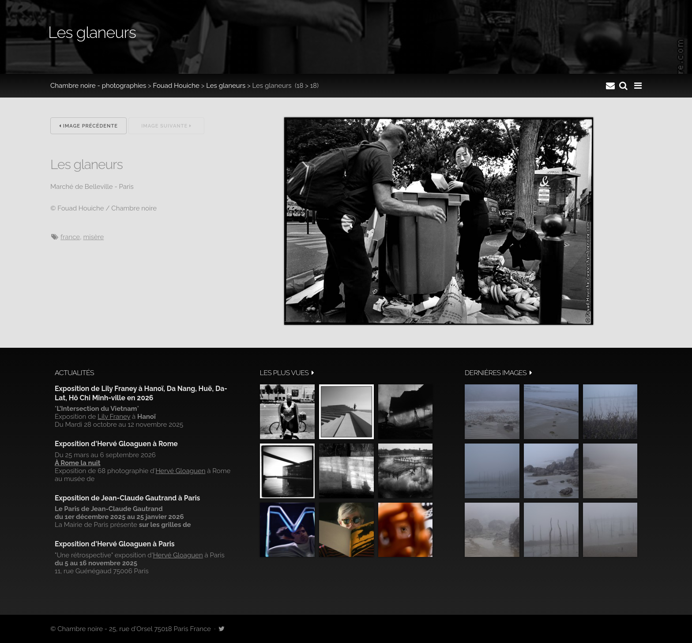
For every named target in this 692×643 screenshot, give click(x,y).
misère (93, 237)
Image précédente (88, 126)
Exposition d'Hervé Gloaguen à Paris (115, 544)
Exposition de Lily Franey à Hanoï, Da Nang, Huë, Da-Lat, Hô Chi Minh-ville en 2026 (141, 393)
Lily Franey (114, 417)
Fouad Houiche (176, 86)
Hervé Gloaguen (180, 471)
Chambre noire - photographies (98, 86)
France (70, 237)
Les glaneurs (225, 86)
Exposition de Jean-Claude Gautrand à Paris (127, 498)
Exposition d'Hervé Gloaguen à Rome (116, 444)
